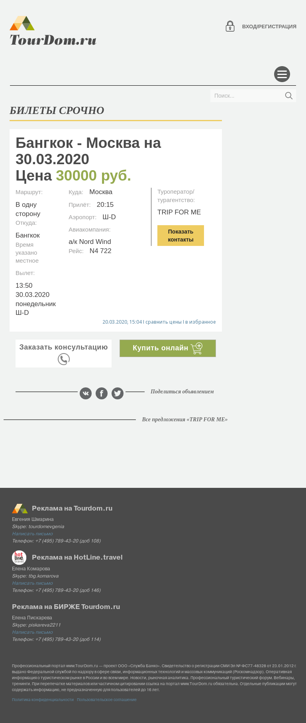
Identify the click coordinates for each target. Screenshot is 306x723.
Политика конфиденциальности (43, 700)
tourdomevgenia (46, 527)
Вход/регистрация (269, 26)
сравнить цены (163, 321)
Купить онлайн (167, 348)
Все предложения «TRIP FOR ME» (185, 419)
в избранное (200, 321)
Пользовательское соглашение (107, 700)
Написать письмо (32, 534)
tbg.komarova (43, 576)
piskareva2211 (44, 625)
